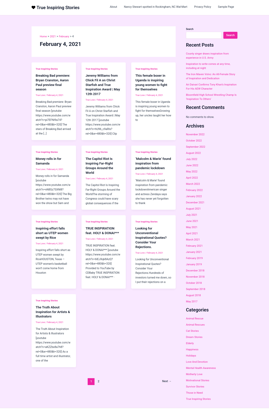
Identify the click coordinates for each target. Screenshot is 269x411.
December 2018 (195, 270)
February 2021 (194, 245)
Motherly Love (194, 374)
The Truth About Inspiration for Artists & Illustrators (54, 309)
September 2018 (196, 289)
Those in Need (194, 392)
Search (189, 29)
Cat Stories (192, 330)
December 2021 (195, 202)
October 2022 (194, 140)
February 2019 (194, 258)
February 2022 (194, 190)
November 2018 (195, 276)
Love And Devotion (197, 361)
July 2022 (192, 159)
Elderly (190, 343)
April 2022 (192, 177)
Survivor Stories (195, 386)
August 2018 (193, 295)
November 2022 (195, 134)
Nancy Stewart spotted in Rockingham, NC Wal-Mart (159, 6)
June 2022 (192, 165)
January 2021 (194, 252)
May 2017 (192, 301)
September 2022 (196, 146)
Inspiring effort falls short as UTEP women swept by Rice (53, 231)
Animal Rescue (195, 318)
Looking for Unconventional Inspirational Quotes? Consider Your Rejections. (151, 236)
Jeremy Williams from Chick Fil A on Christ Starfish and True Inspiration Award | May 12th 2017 (104, 84)
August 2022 (193, 153)
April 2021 (192, 233)
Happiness (192, 349)
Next (166, 379)
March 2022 (193, 183)
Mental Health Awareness (201, 368)
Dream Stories (194, 337)
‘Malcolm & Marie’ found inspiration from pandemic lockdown (152, 162)
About (118, 6)
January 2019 (194, 264)
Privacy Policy (204, 6)
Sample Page (227, 6)
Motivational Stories (198, 380)
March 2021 (193, 239)
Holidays (191, 355)
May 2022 (192, 171)
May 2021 (192, 227)
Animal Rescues (196, 324)
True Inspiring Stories (58, 7)
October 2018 (194, 282)
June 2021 (192, 221)
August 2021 (193, 208)
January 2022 (194, 196)
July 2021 (192, 214)
